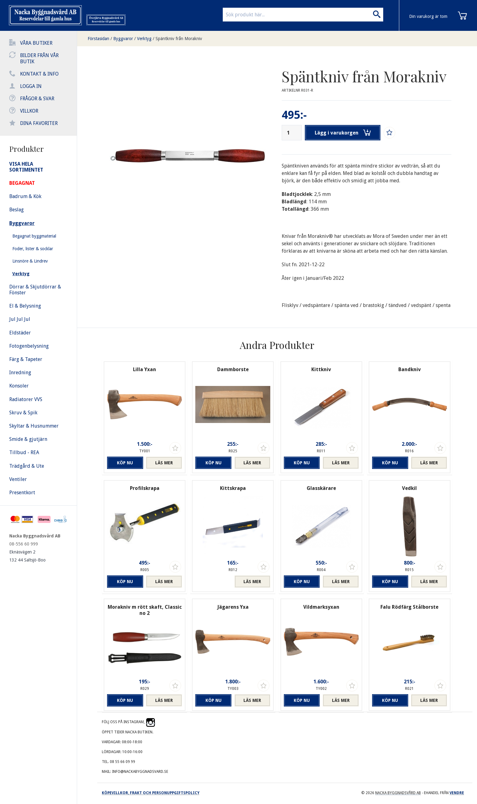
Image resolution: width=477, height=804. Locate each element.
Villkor (29, 111)
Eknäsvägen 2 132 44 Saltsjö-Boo (27, 555)
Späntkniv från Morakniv (179, 38)
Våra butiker (36, 43)
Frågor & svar (37, 99)
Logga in (31, 86)
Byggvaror (123, 38)
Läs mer (164, 462)
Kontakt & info (39, 74)
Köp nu (125, 462)
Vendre (457, 793)
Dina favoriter (39, 123)
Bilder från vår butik (39, 58)
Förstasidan (98, 38)
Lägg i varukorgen (343, 133)
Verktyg (144, 38)
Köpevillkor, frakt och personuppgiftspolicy (150, 793)
